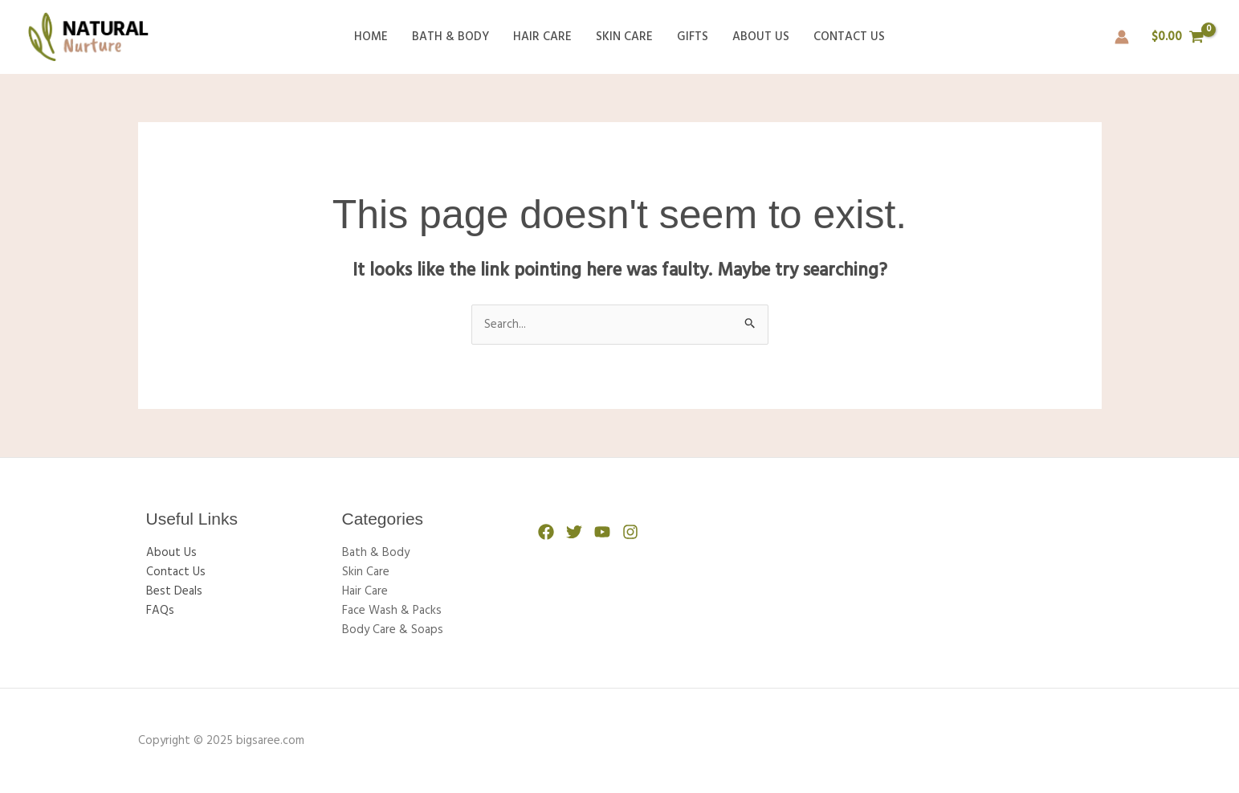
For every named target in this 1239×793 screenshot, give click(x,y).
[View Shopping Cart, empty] (1178, 37)
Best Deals (174, 591)
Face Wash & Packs (392, 610)
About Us (760, 37)
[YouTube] (602, 532)
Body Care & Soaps (392, 630)
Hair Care (542, 37)
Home (371, 37)
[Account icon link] (1122, 37)
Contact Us (849, 37)
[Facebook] (546, 532)
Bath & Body (450, 37)
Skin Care (624, 37)
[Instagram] (630, 532)
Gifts (692, 37)
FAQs (160, 610)
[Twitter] (574, 532)
